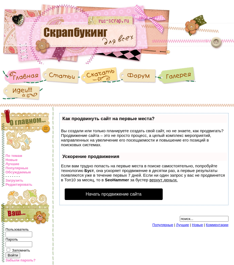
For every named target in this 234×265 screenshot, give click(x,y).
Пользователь (17, 229)
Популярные (17, 168)
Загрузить (14, 180)
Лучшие (12, 164)
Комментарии (217, 225)
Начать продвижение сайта (114, 194)
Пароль (12, 239)
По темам (14, 156)
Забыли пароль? (21, 260)
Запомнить (21, 250)
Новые (12, 160)
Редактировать (19, 184)
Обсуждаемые (18, 172)
